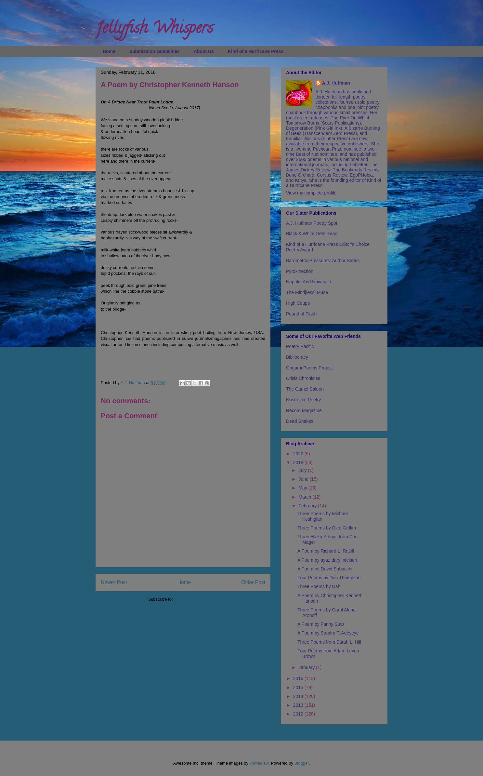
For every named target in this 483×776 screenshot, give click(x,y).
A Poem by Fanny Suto (320, 624)
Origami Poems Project (309, 367)
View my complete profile (311, 192)
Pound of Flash (301, 313)
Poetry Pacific (300, 346)
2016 (299, 678)
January (307, 667)
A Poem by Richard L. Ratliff (325, 551)
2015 (299, 687)
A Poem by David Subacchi (324, 568)
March (305, 497)
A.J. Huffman (336, 83)
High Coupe (298, 303)
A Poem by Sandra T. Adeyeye (328, 633)
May (303, 487)
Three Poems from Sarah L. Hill (329, 642)
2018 (299, 462)
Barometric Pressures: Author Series (322, 260)
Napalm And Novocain (308, 281)
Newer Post (114, 582)
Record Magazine (304, 410)
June (303, 479)
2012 (299, 713)
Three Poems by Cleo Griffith (326, 527)
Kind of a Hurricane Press (255, 51)
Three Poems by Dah (318, 586)
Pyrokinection (299, 271)
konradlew (259, 763)
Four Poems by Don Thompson (328, 577)
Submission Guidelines (154, 51)
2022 (299, 453)
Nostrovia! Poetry (303, 399)
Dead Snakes (299, 421)
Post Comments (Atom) (196, 599)
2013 (299, 705)
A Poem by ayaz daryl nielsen (327, 560)
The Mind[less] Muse (307, 292)
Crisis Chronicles (303, 378)
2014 (299, 696)
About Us (204, 51)
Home (109, 51)
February (308, 505)
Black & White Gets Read (311, 233)
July (303, 470)
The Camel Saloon (305, 389)
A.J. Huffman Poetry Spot (311, 223)
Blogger (301, 763)
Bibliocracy (297, 357)
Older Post (253, 582)
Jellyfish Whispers (154, 29)
